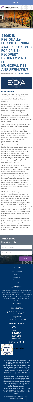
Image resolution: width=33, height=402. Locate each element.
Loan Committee (16, 271)
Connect (16, 283)
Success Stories (23, 74)
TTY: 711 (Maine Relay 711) (17, 320)
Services (16, 274)
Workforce (16, 277)
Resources (16, 280)
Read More (15, 303)
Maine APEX (16, 2)
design (20, 398)
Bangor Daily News (7, 91)
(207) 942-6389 (17, 317)
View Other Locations (15, 324)
